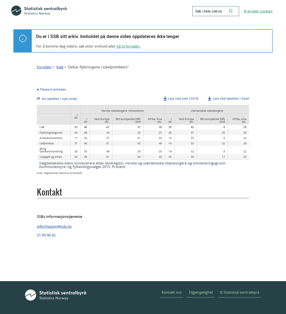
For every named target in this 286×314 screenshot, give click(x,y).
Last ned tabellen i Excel (231, 98)
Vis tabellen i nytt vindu (59, 99)
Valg (59, 67)
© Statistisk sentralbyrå (239, 292)
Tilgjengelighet (201, 292)
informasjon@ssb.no (54, 226)
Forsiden (44, 67)
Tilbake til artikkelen (53, 89)
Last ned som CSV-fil (183, 98)
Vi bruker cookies (258, 11)
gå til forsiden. (129, 46)
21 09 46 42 (46, 235)
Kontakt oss (172, 292)
